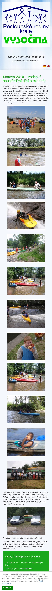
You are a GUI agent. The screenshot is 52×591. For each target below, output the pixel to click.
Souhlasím (7, 588)
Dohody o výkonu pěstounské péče (19, 569)
